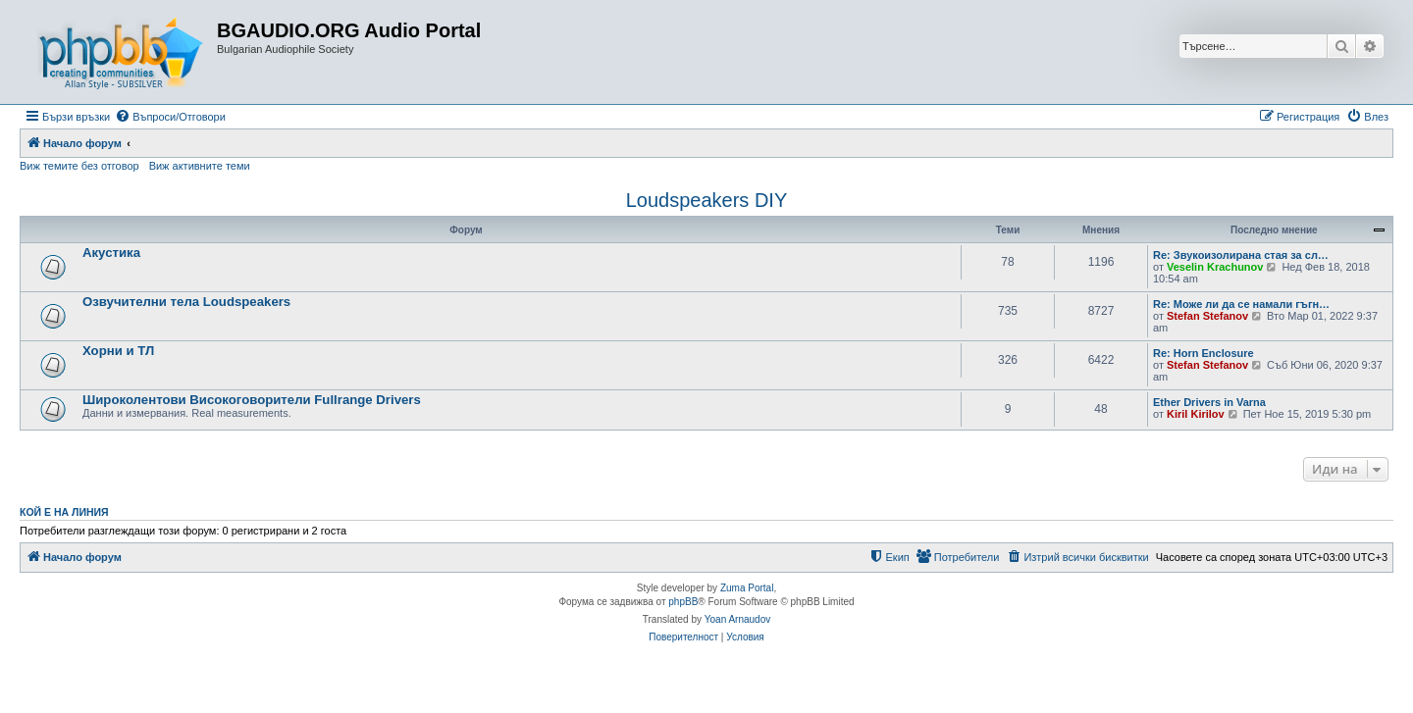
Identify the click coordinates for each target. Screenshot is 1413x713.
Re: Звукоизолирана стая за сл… (1241, 255)
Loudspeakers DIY (707, 200)
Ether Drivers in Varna (1209, 402)
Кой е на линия (64, 512)
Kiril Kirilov (1196, 414)
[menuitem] (170, 116)
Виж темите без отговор (79, 166)
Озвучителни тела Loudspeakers (186, 301)
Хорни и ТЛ (118, 350)
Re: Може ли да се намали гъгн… (1241, 304)
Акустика (111, 252)
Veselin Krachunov (1215, 267)
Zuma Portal (746, 588)
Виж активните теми (199, 166)
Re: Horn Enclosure (1203, 353)
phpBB (683, 601)
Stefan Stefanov (1207, 316)
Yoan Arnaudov (737, 619)
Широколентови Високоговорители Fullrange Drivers (251, 399)
